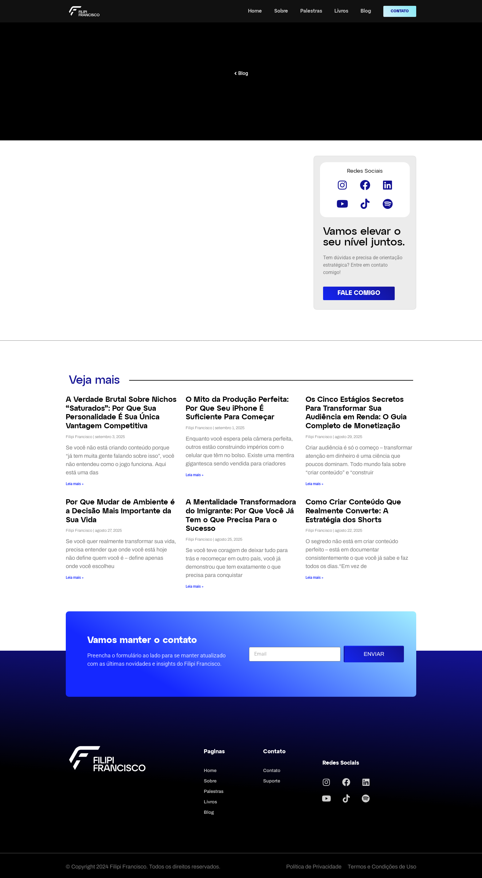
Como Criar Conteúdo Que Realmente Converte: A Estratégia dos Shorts (353, 510)
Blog (366, 11)
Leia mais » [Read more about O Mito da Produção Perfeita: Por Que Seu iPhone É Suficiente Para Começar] (194, 474)
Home (255, 11)
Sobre (281, 11)
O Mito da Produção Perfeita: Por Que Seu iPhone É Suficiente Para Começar (237, 408)
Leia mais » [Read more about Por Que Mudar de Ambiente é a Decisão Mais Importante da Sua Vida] (75, 577)
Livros (341, 11)
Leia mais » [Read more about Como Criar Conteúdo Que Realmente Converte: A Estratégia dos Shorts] (314, 577)
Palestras (311, 11)
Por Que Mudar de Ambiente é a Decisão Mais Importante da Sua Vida (120, 510)
